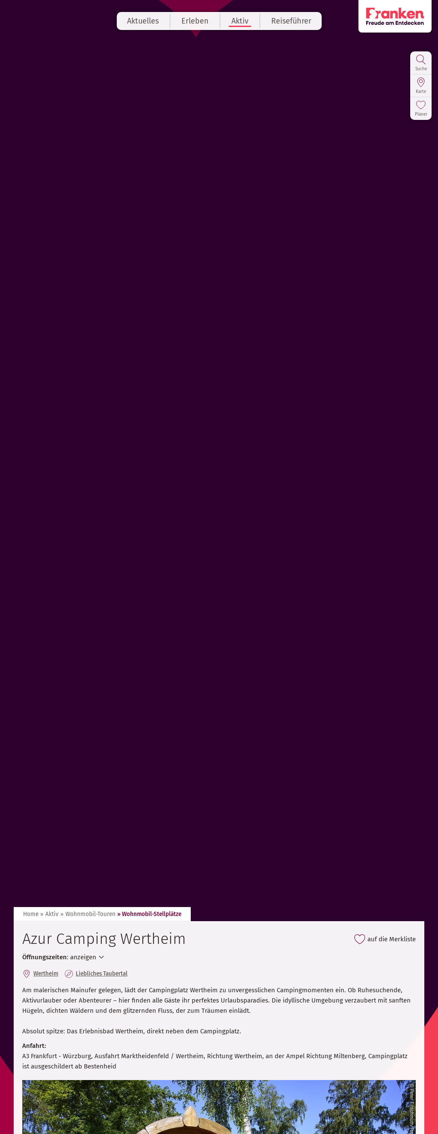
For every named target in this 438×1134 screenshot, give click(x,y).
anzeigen (83, 957)
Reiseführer (291, 21)
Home (30, 914)
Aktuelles (143, 21)
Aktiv (240, 21)
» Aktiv (49, 914)
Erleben (195, 21)
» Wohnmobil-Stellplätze (149, 914)
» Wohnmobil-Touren (87, 914)
